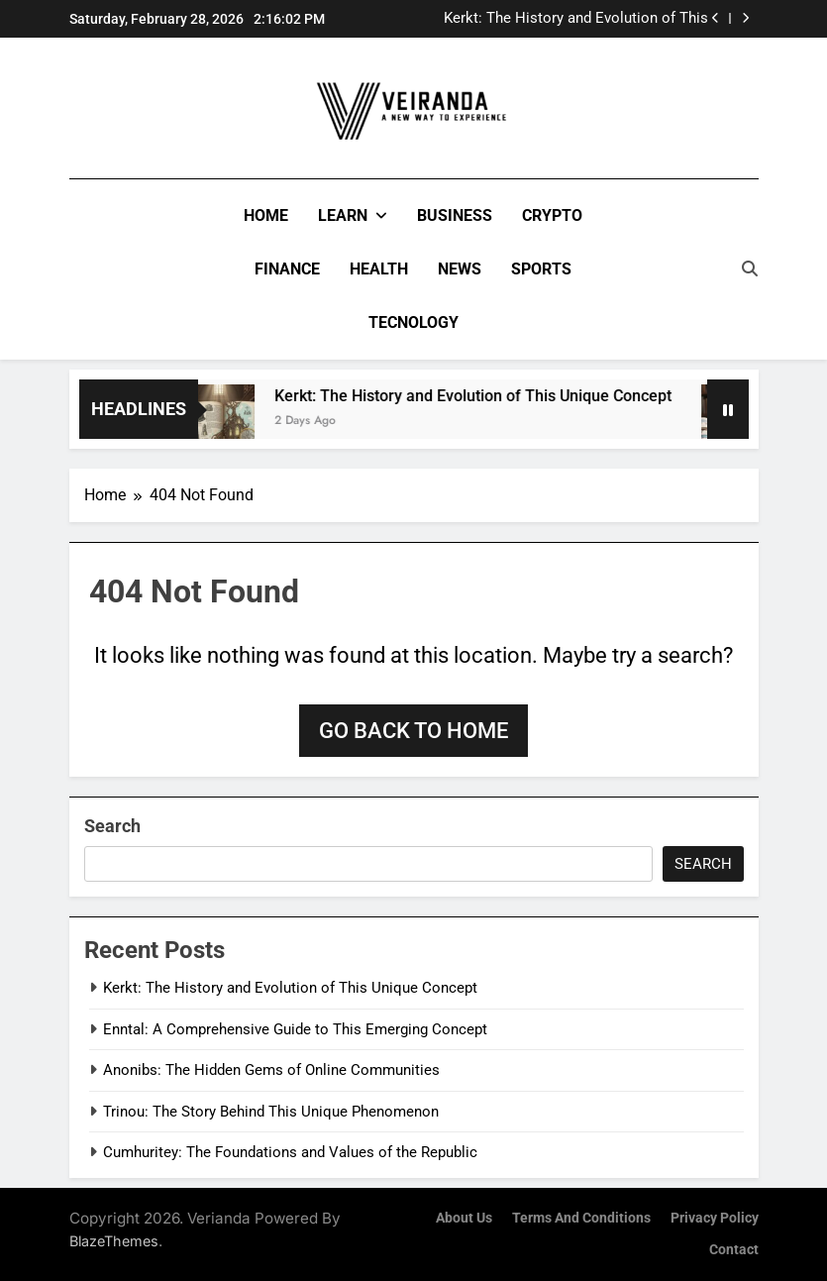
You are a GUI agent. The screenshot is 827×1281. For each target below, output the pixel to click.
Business (454, 215)
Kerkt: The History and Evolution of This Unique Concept (576, 19)
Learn (342, 215)
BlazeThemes (113, 1240)
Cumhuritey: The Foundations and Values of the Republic (290, 1152)
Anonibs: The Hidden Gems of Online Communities (271, 1070)
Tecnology (413, 322)
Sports (541, 269)
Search (112, 825)
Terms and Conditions (581, 1218)
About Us (464, 1218)
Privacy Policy (715, 1218)
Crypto (552, 215)
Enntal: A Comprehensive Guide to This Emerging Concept (295, 1029)
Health (379, 269)
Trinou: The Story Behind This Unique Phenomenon (271, 1112)
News (459, 269)
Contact (734, 1249)
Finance (287, 269)
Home (266, 215)
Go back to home (413, 730)
